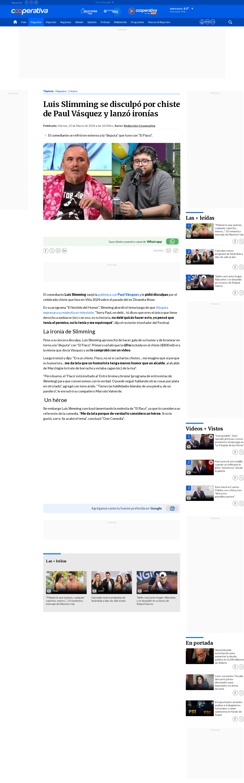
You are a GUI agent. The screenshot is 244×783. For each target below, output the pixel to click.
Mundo (79, 22)
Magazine (36, 22)
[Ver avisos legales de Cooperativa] (202, 25)
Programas (137, 22)
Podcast (105, 22)
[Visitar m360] (207, 25)
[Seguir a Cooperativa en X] (31, 2)
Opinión (91, 22)
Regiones (65, 22)
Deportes (51, 22)
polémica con (118, 294)
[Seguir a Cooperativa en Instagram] (36, 2)
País (23, 22)
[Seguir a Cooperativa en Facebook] (27, 2)
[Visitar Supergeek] (212, 25)
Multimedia (120, 22)
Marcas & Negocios (159, 22)
